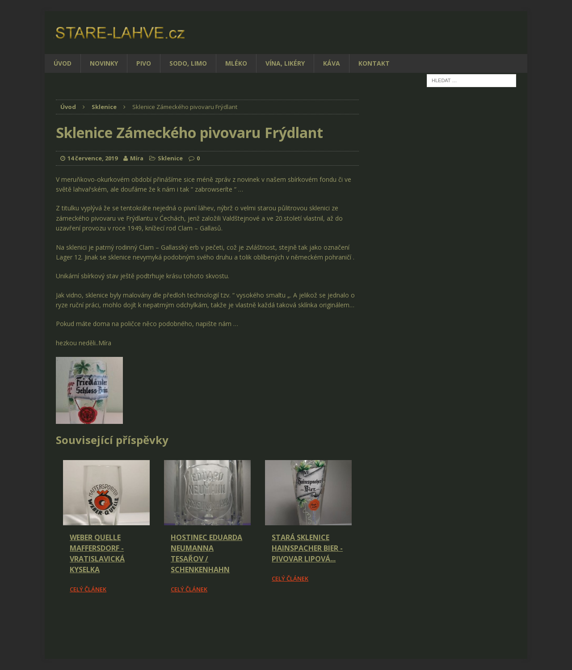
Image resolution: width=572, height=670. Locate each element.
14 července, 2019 (92, 158)
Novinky (104, 63)
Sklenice (170, 158)
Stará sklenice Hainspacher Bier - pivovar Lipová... (307, 548)
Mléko (236, 63)
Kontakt (374, 63)
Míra (136, 158)
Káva (331, 63)
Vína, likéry (285, 63)
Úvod (63, 63)
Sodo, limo (188, 63)
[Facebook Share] (57, 619)
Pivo (143, 63)
